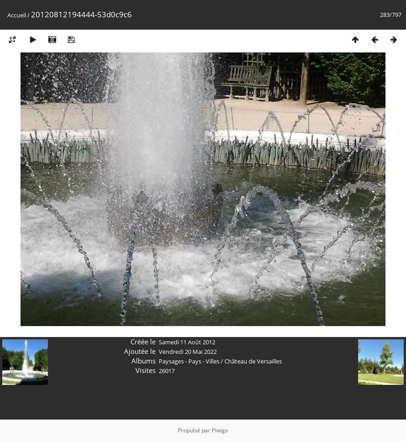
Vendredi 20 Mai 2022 (188, 352)
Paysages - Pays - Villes (189, 361)
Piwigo (220, 430)
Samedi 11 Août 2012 (187, 342)
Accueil (16, 15)
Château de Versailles (253, 361)
